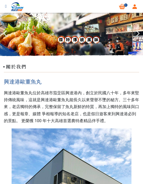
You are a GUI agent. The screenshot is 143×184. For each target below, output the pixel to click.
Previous (5, 33)
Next (138, 33)
